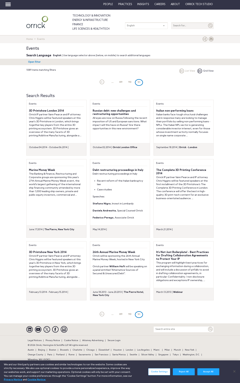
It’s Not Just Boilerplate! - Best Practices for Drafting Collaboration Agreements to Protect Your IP (182, 256)
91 (140, 82)
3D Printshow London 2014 (46, 110)
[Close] (234, 373)
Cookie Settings (159, 373)
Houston (117, 350)
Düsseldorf (104, 350)
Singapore (163, 355)
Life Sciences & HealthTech (90, 29)
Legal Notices (35, 340)
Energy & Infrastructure (90, 20)
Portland (60, 355)
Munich (177, 350)
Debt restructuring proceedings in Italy (118, 170)
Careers (159, 4)
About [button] (175, 4)
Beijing (41, 350)
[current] (102, 82)
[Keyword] (210, 329)
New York (189, 350)
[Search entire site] (181, 329)
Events (32, 104)
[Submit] (210, 25)
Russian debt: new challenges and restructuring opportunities (114, 112)
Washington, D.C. (191, 355)
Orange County (35, 355)
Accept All (208, 373)
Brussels (64, 350)
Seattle (133, 355)
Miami (156, 350)
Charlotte (77, 350)
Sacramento (85, 355)
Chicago (90, 350)
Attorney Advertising (93, 340)
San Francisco (101, 355)
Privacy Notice (53, 340)
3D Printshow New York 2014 (48, 252)
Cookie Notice (71, 340)
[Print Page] (211, 40)
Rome (72, 355)
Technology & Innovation (91, 15)
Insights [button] (143, 4)
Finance (77, 24)
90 (129, 82)
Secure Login (114, 340)
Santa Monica (119, 355)
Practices (125, 4)
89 (120, 82)
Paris (49, 355)
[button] (205, 40)
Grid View (205, 71)
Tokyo (175, 355)
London (129, 350)
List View (187, 71)
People (108, 4)
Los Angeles (143, 350)
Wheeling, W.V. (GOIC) (39, 359)
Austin (31, 350)
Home (29, 39)
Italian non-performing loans (175, 110)
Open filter (34, 62)
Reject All (184, 373)
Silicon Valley (147, 355)
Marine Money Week (42, 170)
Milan (167, 350)
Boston (52, 350)
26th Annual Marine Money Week (114, 252)
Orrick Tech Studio (199, 4)
